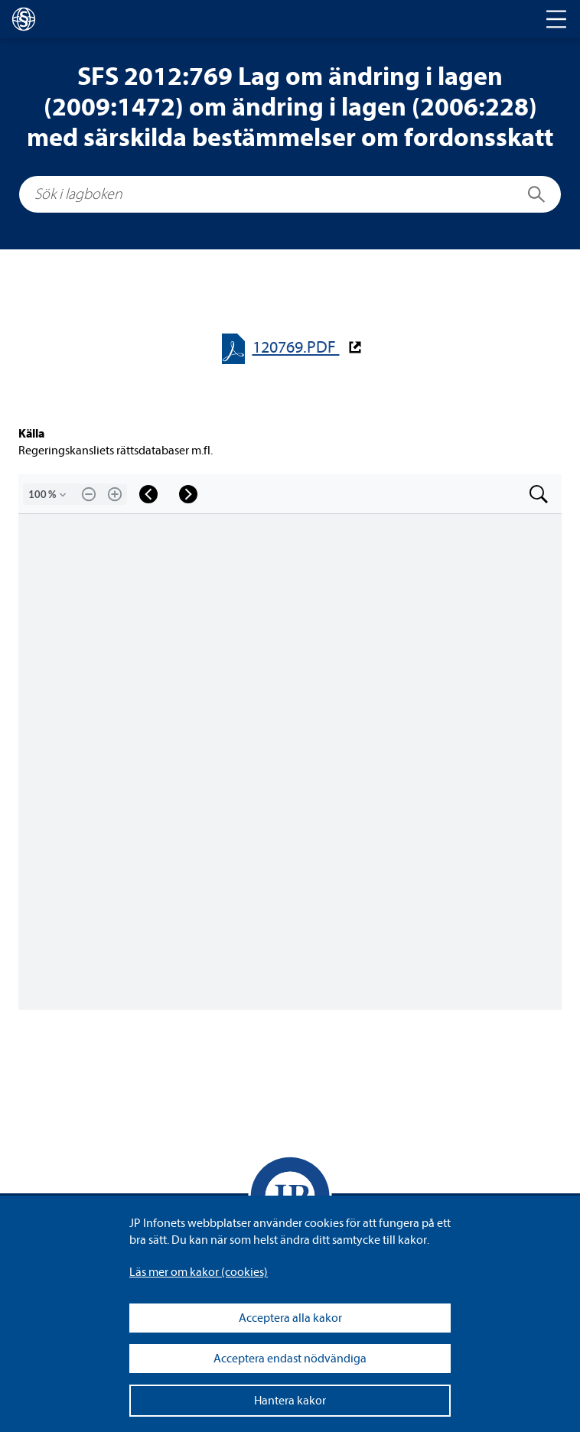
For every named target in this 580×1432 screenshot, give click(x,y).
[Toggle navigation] (556, 19)
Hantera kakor (290, 1401)
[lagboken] (23, 19)
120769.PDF (296, 347)
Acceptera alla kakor (290, 1318)
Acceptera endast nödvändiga (290, 1358)
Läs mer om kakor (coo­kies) (198, 1272)
